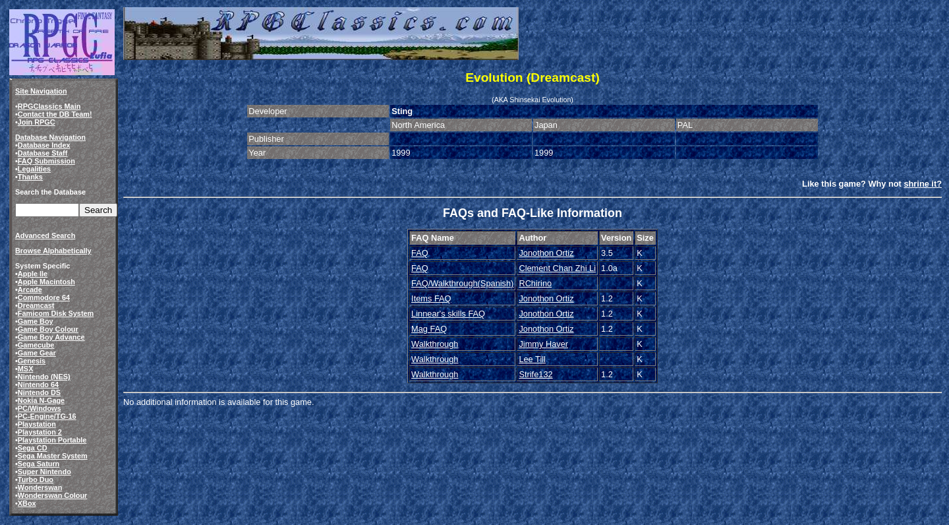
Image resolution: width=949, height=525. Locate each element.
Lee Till (532, 359)
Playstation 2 (40, 432)
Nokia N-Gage (41, 400)
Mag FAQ (429, 329)
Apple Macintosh (46, 282)
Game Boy (35, 321)
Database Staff (43, 153)
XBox (27, 503)
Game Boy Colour (48, 329)
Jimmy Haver (543, 344)
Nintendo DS (39, 392)
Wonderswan (40, 487)
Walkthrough (434, 344)
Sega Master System (53, 456)
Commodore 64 (44, 297)
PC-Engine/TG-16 (47, 416)
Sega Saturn (38, 464)
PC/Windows (39, 408)
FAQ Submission (46, 161)
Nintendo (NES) (44, 377)
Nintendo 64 (38, 384)
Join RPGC (36, 122)
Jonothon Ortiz (546, 253)
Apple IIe (32, 274)
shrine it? (923, 184)
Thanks (30, 177)
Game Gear (37, 353)
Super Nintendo (44, 472)
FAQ (419, 253)
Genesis (31, 361)
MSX (26, 369)
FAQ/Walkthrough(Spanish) (462, 283)
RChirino (535, 283)
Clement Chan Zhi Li (557, 268)
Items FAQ (431, 298)
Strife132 (535, 374)
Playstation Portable (52, 440)
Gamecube (36, 345)
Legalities (34, 169)
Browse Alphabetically (53, 251)
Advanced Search (45, 235)
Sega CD (32, 448)
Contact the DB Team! (55, 114)
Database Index (44, 145)
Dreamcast (36, 305)
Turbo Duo (35, 479)
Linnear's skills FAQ (448, 314)
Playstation (37, 424)
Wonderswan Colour (53, 495)
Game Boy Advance (51, 337)
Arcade (30, 289)
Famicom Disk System (56, 313)
